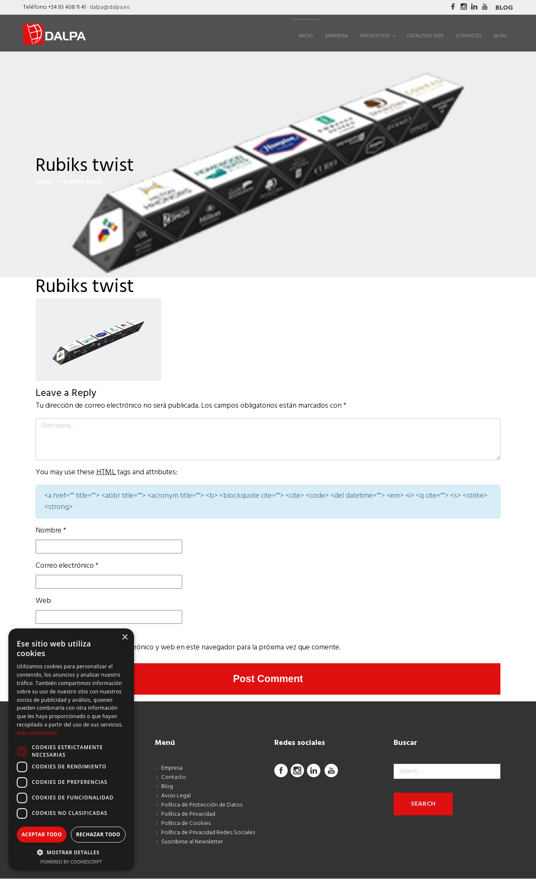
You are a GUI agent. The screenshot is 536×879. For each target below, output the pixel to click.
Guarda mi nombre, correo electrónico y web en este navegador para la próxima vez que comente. (188, 647)
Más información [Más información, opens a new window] (37, 733)
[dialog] (71, 749)
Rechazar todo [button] (98, 834)
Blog (504, 8)
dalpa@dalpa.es (109, 7)
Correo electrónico (67, 565)
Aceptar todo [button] (41, 834)
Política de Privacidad (188, 815)
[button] (71, 852)
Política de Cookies (186, 824)
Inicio (44, 181)
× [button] (124, 637)
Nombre (51, 530)
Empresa (172, 768)
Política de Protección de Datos (201, 805)
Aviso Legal (176, 796)
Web (43, 601)
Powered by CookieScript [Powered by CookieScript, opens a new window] (71, 861)
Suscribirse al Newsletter (192, 842)
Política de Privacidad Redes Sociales (208, 833)
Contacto (173, 778)
